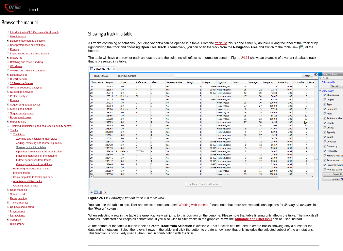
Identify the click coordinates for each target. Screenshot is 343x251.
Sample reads (18, 194)
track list (221, 43)
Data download (18, 74)
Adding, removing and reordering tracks (39, 142)
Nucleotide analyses (21, 91)
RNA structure (18, 121)
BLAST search (18, 79)
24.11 (245, 57)
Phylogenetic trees (20, 117)
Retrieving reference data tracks (31, 168)
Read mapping (18, 189)
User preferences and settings (27, 44)
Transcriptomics (19, 202)
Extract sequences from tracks (33, 160)
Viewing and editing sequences (28, 70)
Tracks (14, 130)
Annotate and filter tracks (27, 181)
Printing (14, 49)
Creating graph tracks (25, 185)
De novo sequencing (22, 206)
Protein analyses (19, 96)
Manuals (34, 10)
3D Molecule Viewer (21, 83)
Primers (14, 100)
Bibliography (17, 223)
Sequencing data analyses (25, 104)
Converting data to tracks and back (33, 177)
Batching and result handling (26, 62)
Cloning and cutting (21, 108)
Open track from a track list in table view (39, 151)
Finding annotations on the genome (36, 155)
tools (253, 219)
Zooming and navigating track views (36, 138)
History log (16, 57)
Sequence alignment (22, 113)
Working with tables (192, 205)
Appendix (15, 219)
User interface (18, 36)
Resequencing (18, 198)
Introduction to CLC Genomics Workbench (34, 32)
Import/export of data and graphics (30, 53)
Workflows (16, 66)
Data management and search (27, 40)
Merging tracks (21, 172)
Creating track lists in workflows (34, 164)
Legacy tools (17, 215)
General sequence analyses (26, 87)
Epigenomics (17, 211)
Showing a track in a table (31, 147)
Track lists (19, 134)
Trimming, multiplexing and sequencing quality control (41, 125)
